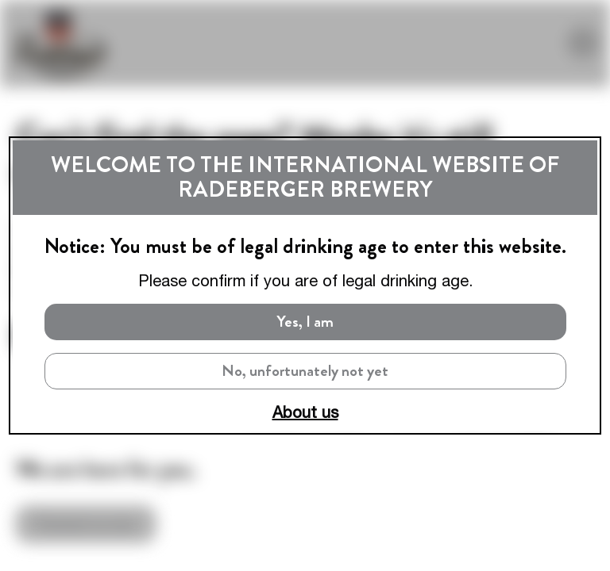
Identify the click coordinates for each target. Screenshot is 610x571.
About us (305, 412)
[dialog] (305, 285)
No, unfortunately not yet (305, 370)
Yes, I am (305, 321)
